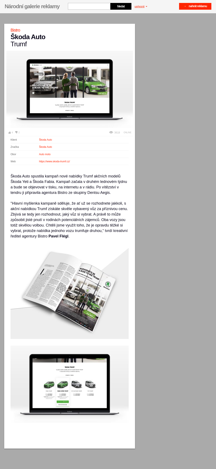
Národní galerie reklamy (32, 6)
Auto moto (45, 154)
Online (127, 132)
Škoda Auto (45, 139)
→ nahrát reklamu (195, 6)
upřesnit (141, 6)
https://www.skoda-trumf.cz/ (54, 161)
